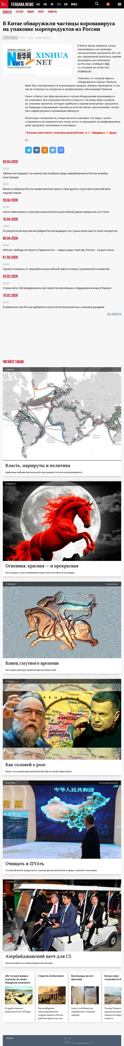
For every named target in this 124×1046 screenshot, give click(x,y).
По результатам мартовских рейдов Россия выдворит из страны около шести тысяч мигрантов (60, 231)
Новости (7, 11)
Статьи (19, 11)
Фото (41, 11)
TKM (59, 4)
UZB (66, 4)
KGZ (45, 4)
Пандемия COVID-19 (43, 38)
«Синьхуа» (84, 71)
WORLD (75, 4)
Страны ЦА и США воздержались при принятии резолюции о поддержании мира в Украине (57, 288)
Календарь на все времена (82, 977)
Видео (31, 11)
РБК (107, 63)
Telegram (97, 132)
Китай (22, 38)
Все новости (114, 314)
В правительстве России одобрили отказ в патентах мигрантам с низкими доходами (53, 307)
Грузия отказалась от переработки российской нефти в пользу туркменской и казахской (56, 269)
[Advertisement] (62, 338)
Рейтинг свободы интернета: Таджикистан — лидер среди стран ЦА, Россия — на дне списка (58, 250)
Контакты (9, 1038)
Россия (30, 38)
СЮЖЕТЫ (52, 11)
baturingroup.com (83, 1043)
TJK (52, 4)
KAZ (38, 4)
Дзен (112, 132)
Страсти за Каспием (51, 975)
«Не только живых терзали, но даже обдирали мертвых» (18, 979)
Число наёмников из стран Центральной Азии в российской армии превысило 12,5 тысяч (56, 211)
